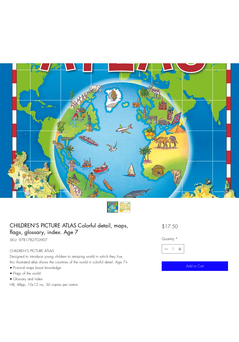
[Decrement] (165, 249)
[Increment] (180, 249)
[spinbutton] (173, 249)
